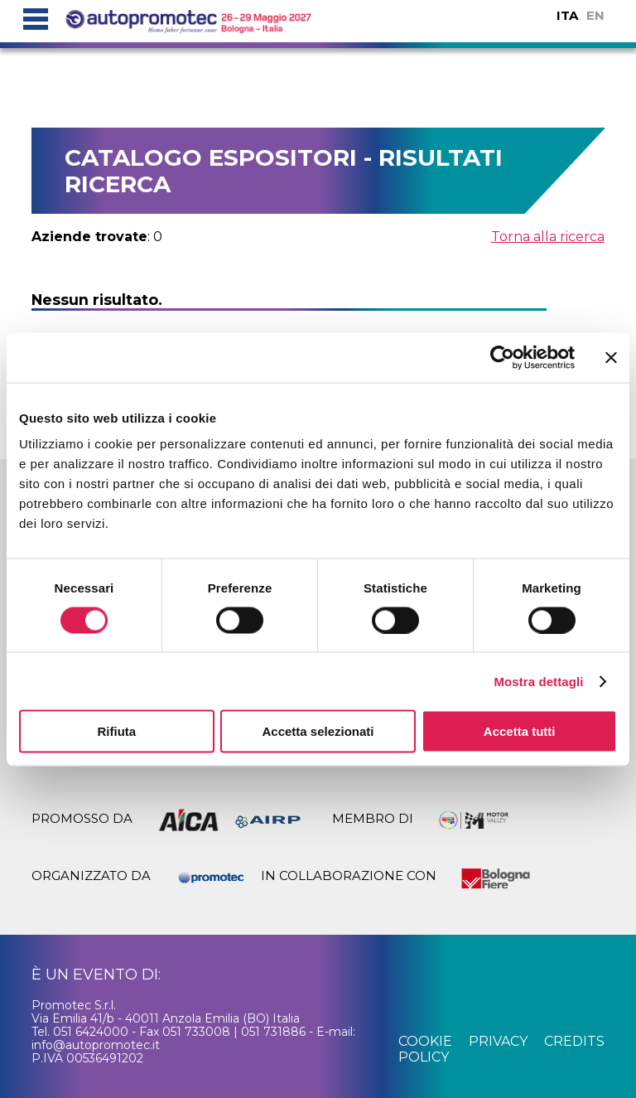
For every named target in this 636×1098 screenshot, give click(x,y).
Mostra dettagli (538, 681)
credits (574, 1041)
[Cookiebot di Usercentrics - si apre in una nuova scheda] (502, 357)
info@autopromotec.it (95, 1045)
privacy (498, 1041)
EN (595, 15)
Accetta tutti (520, 731)
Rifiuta (116, 731)
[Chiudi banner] (611, 357)
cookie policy (425, 1048)
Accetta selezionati (317, 731)
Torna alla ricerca (548, 236)
